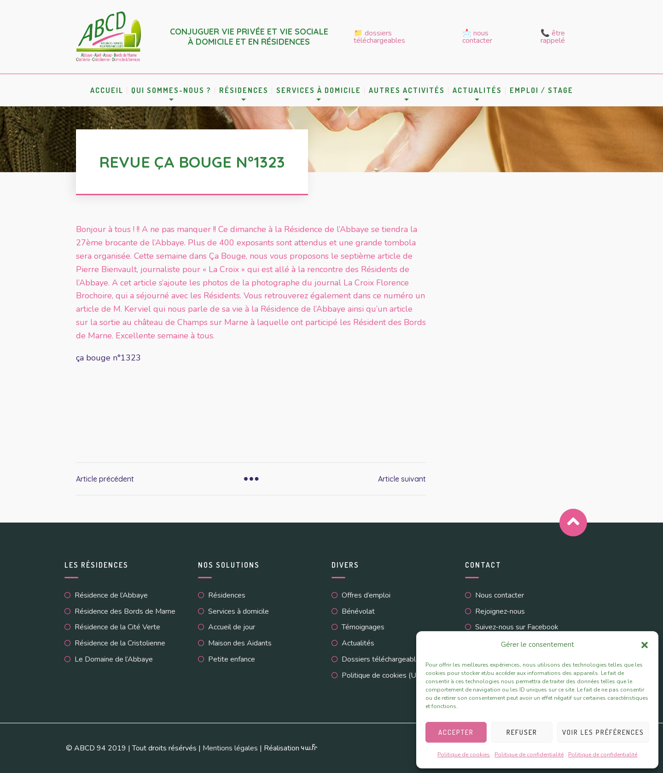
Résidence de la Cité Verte (117, 627)
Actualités (477, 90)
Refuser (521, 732)
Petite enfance (231, 659)
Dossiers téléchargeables (383, 659)
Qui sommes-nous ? (171, 90)
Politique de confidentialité (529, 754)
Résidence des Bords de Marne (125, 611)
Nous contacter (499, 595)
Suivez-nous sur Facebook (516, 627)
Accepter (456, 732)
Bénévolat (358, 611)
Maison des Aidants (240, 643)
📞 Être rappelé (553, 36)
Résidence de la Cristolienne (120, 643)
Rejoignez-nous (500, 611)
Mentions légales (230, 748)
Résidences (243, 90)
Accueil (106, 90)
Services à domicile (318, 90)
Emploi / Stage (541, 90)
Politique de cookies (463, 754)
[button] (644, 645)
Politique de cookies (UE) (382, 675)
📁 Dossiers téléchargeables (379, 36)
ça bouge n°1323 (108, 357)
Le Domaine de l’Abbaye (114, 659)
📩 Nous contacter (477, 36)
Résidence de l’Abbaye (111, 595)
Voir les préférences (603, 732)
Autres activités (407, 90)
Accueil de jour (231, 627)
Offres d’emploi (366, 595)
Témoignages (363, 627)
